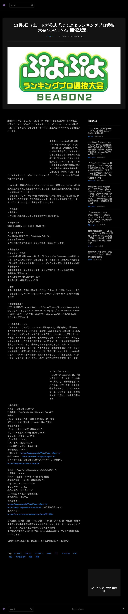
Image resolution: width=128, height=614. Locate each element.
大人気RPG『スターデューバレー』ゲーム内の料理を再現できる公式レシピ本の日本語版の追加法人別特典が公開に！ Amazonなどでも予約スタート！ (100, 148)
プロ (56, 553)
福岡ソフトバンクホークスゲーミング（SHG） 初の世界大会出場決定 (100, 254)
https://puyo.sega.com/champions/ (24, 507)
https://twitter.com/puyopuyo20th (38, 456)
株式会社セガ (21, 557)
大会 (10, 557)
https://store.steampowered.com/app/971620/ (30, 514)
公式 (75, 553)
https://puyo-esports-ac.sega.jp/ (23, 463)
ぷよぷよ (28, 553)
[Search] (32, 5)
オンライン (39, 553)
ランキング (66, 553)
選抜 (30, 557)
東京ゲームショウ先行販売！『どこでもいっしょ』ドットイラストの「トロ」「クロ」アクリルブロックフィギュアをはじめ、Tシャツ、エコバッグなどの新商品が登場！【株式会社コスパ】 (100, 195)
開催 (37, 557)
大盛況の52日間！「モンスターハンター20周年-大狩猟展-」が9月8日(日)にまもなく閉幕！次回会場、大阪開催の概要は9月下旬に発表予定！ (100, 237)
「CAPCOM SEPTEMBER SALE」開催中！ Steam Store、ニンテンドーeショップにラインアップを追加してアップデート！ (100, 217)
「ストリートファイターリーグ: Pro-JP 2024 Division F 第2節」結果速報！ (100, 131)
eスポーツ (18, 553)
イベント (49, 36)
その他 (90, 260)
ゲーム (49, 553)
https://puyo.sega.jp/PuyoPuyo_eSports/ (40, 453)
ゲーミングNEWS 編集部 (104, 590)
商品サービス (91, 157)
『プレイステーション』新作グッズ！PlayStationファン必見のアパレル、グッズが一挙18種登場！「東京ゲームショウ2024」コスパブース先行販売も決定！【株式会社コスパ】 (100, 170)
